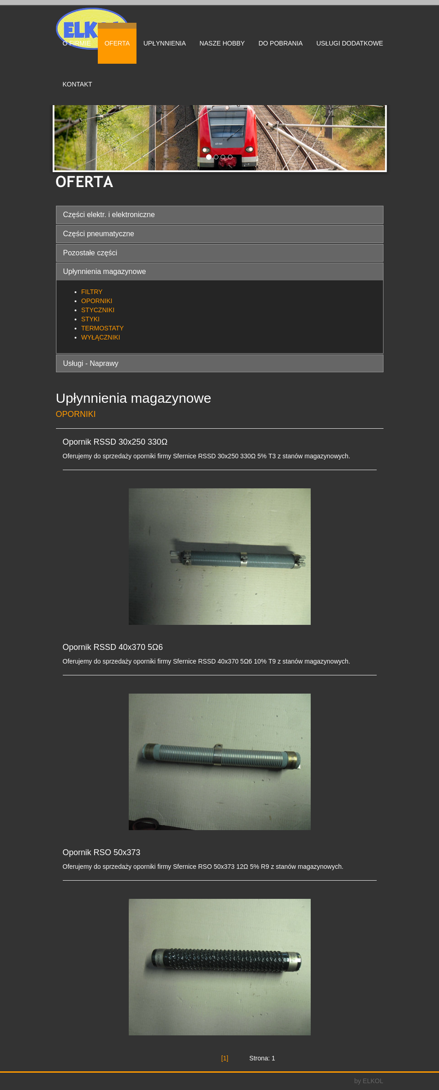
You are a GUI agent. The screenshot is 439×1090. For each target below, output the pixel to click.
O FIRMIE (77, 43)
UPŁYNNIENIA (164, 43)
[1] (224, 1058)
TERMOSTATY (102, 328)
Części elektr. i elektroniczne (109, 214)
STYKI (90, 319)
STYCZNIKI (98, 310)
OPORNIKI (96, 300)
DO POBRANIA (280, 43)
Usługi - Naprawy (91, 363)
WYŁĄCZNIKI (101, 337)
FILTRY (92, 291)
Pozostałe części (90, 253)
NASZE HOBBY (222, 43)
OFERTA (117, 43)
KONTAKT (77, 84)
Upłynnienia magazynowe (104, 271)
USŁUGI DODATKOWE (349, 43)
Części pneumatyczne (99, 234)
